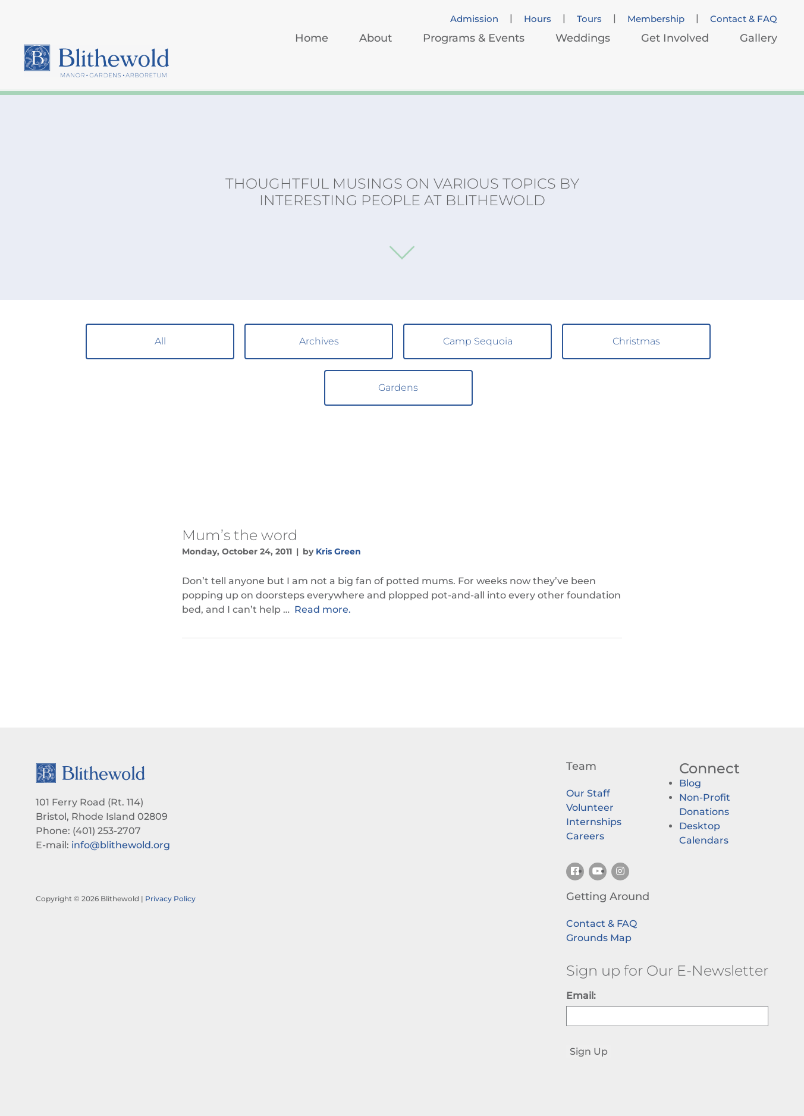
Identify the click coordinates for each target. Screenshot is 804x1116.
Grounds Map (599, 937)
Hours (537, 19)
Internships (593, 821)
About (375, 38)
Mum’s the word (239, 535)
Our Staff (588, 793)
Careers (585, 836)
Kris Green (338, 551)
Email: (581, 995)
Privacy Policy (170, 898)
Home (311, 38)
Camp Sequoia (478, 341)
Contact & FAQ (743, 19)
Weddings (582, 38)
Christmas (636, 341)
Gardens (398, 387)
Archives (319, 341)
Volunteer (590, 807)
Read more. (322, 609)
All (160, 341)
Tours (589, 19)
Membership (655, 19)
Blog (690, 783)
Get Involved (675, 38)
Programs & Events (474, 38)
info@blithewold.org (120, 845)
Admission (474, 19)
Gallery (758, 38)
